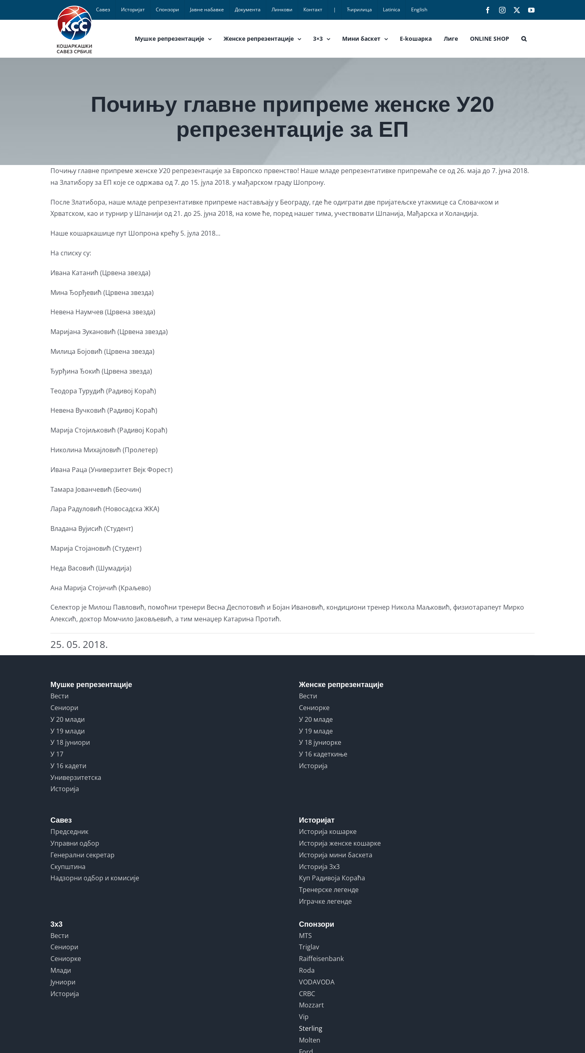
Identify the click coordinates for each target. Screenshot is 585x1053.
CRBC (307, 993)
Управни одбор (74, 843)
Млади (60, 970)
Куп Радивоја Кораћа (332, 877)
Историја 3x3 (319, 866)
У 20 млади (67, 719)
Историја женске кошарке (340, 843)
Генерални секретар (82, 854)
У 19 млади (67, 731)
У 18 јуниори (70, 742)
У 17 (56, 754)
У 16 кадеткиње (323, 754)
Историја (64, 788)
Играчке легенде (325, 901)
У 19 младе (316, 731)
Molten (309, 1040)
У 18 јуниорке (320, 742)
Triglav (309, 946)
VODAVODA (316, 982)
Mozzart (311, 1005)
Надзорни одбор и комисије (94, 877)
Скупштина (68, 866)
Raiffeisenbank (321, 958)
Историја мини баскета (335, 854)
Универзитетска (75, 777)
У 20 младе (316, 719)
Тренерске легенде (329, 889)
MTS (305, 935)
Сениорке (314, 707)
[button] (524, 39)
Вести (59, 696)
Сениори (64, 707)
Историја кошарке (328, 831)
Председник (69, 831)
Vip (304, 1016)
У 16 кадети (68, 765)
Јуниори (62, 982)
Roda (307, 970)
